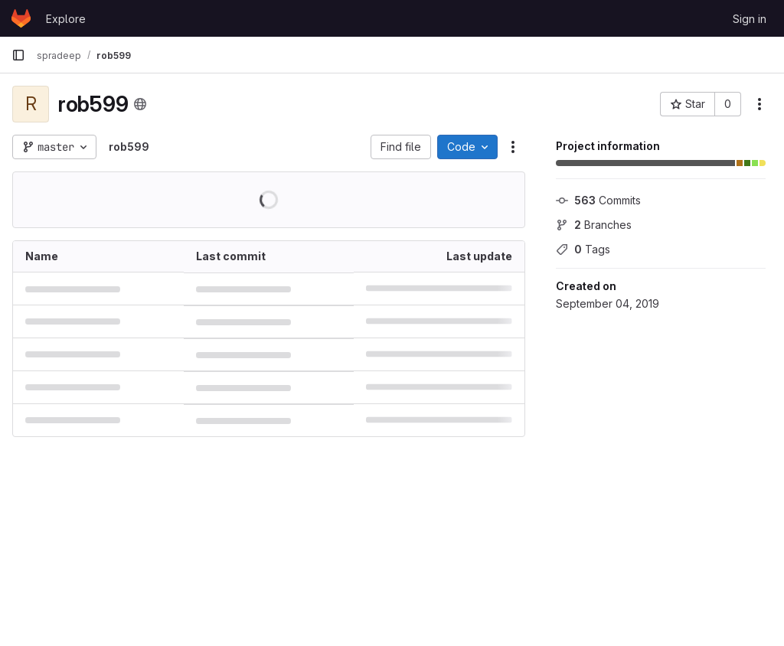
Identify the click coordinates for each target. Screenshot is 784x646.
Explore (66, 18)
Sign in (749, 18)
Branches (594, 224)
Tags (583, 249)
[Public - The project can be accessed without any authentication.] (140, 104)
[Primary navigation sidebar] (18, 55)
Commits (598, 200)
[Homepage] (21, 18)
